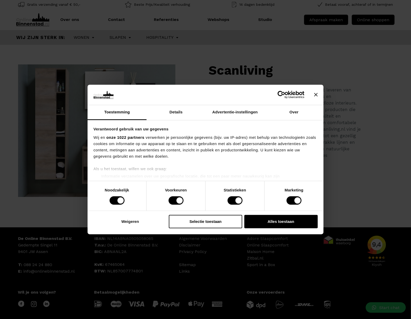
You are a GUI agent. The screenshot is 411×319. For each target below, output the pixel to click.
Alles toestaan (281, 221)
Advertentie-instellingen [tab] (235, 112)
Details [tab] (176, 112)
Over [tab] (294, 112)
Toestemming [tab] (117, 112)
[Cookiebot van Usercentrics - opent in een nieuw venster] (281, 95)
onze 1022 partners (125, 137)
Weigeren (130, 221)
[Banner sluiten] (316, 95)
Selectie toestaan (206, 221)
